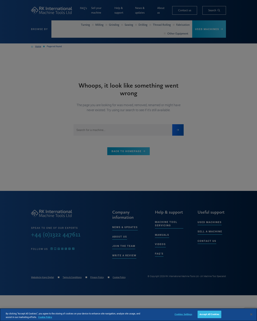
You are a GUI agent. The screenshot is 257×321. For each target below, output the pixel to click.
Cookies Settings (183, 314)
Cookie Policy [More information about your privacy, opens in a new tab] (45, 317)
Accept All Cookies (209, 314)
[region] (128, 314)
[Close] (251, 314)
